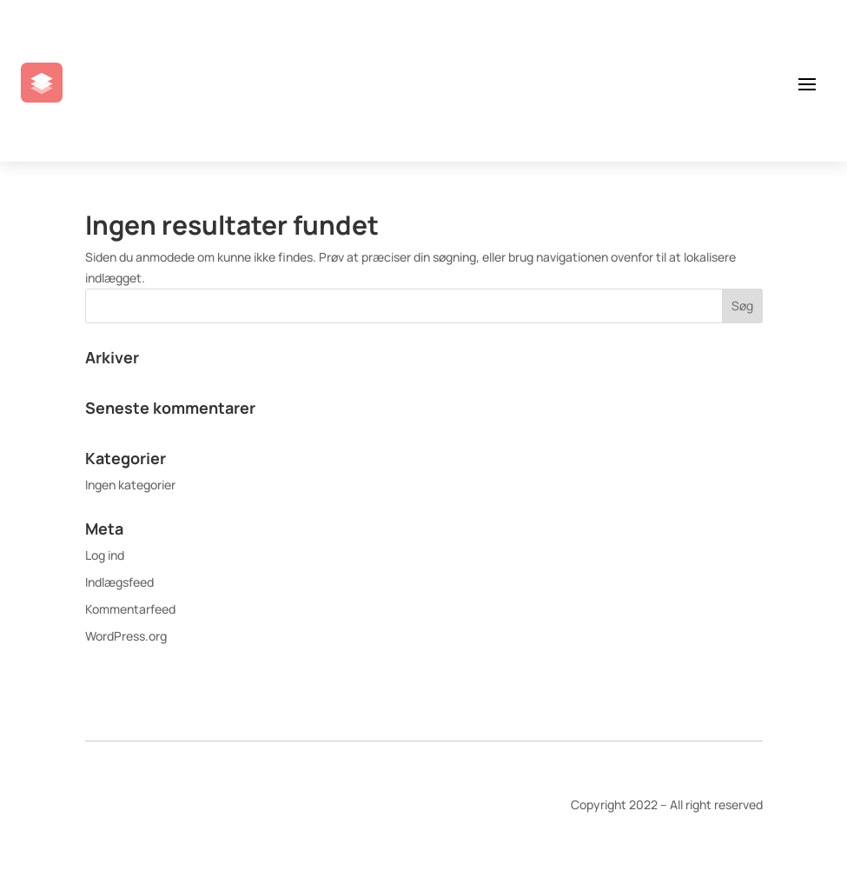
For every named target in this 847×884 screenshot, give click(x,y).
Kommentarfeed (130, 609)
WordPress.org (126, 636)
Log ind (104, 555)
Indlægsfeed (119, 582)
